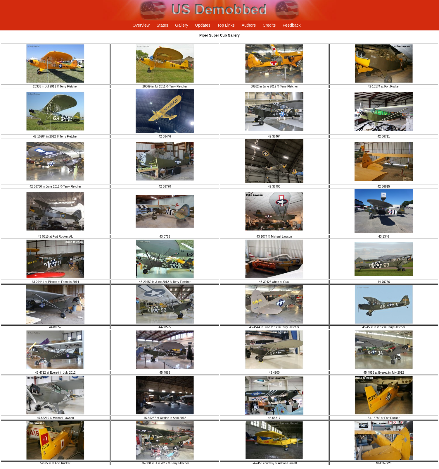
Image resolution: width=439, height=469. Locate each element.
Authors (249, 25)
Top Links (226, 25)
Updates (202, 25)
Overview (140, 25)
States (162, 25)
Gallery (181, 25)
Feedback (291, 25)
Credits (269, 25)
